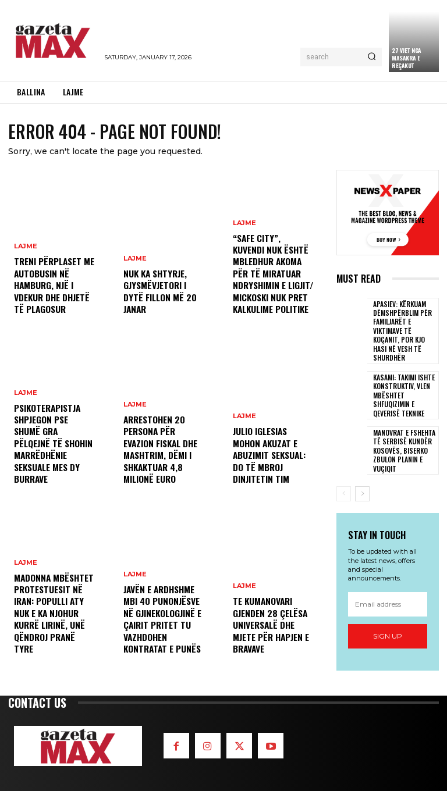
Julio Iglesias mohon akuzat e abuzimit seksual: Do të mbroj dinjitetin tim (267, 458)
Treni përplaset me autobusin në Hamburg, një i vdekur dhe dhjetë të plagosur (52, 288)
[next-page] (362, 475)
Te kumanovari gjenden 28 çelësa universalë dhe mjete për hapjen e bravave (269, 628)
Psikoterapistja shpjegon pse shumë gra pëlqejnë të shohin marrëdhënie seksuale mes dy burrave (53, 453)
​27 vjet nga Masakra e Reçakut (406, 58)
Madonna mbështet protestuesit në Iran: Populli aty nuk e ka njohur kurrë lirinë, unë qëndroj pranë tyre (52, 622)
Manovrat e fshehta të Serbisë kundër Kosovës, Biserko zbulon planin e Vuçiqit (403, 432)
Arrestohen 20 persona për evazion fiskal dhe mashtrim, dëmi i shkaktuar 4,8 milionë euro (159, 453)
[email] (387, 585)
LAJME (25, 253)
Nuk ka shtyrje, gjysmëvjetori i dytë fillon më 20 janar (162, 298)
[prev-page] (343, 475)
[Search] (371, 57)
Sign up (387, 618)
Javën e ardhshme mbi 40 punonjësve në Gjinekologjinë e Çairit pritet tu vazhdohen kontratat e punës (160, 622)
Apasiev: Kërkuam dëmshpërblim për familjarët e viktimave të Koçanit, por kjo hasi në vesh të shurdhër (404, 324)
